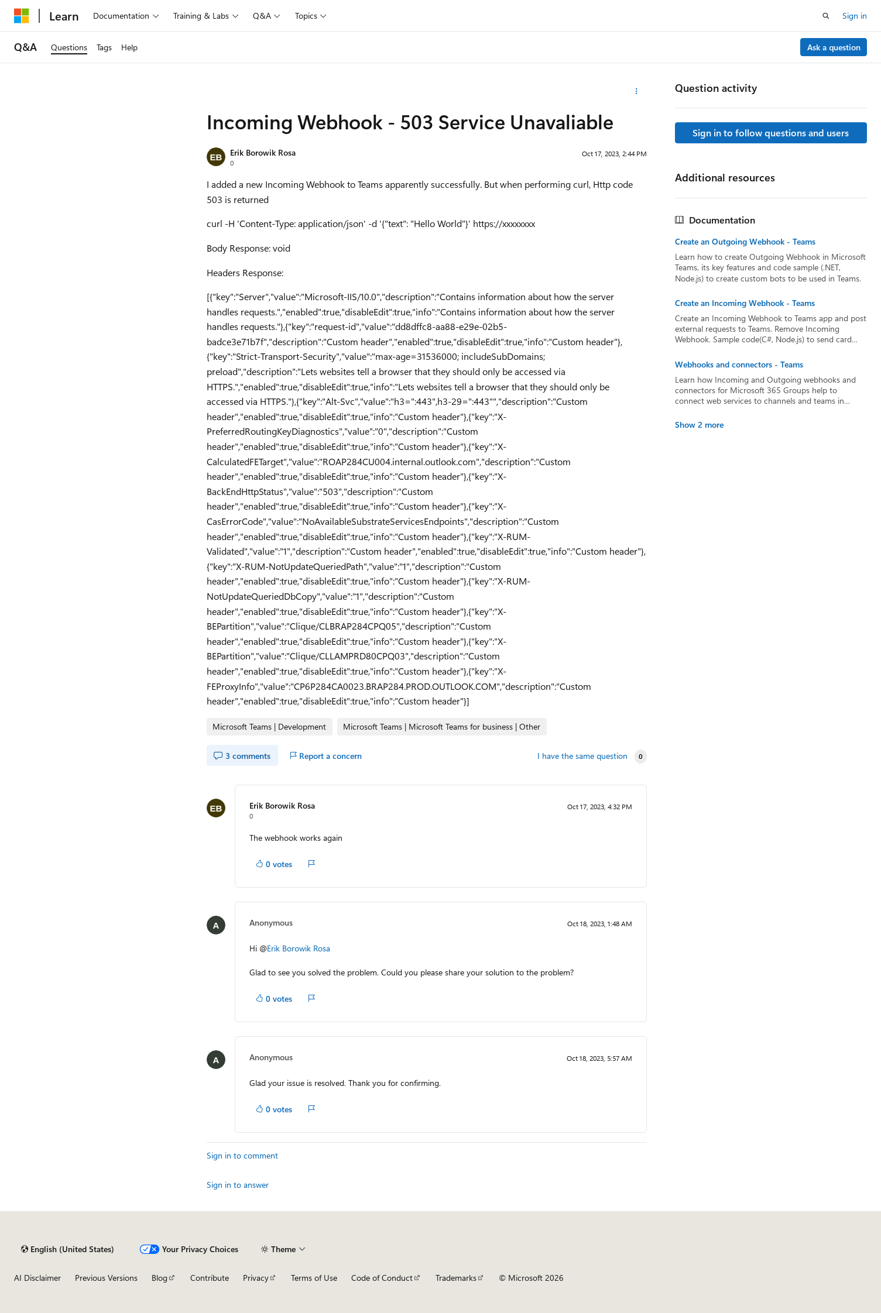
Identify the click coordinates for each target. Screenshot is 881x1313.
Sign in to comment (242, 1155)
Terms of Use (314, 1277)
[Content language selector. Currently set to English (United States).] (67, 1249)
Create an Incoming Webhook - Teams (745, 303)
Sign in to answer (238, 1184)
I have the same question (582, 756)
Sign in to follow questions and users (771, 132)
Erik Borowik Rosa (263, 152)
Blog (159, 1277)
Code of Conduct (382, 1277)
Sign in (854, 15)
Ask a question (834, 47)
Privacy (256, 1277)
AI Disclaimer (37, 1277)
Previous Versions (106, 1277)
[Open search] (826, 15)
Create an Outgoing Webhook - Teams (745, 241)
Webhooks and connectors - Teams (739, 364)
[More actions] (636, 91)
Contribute (209, 1277)
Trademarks (456, 1277)
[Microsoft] (21, 15)
